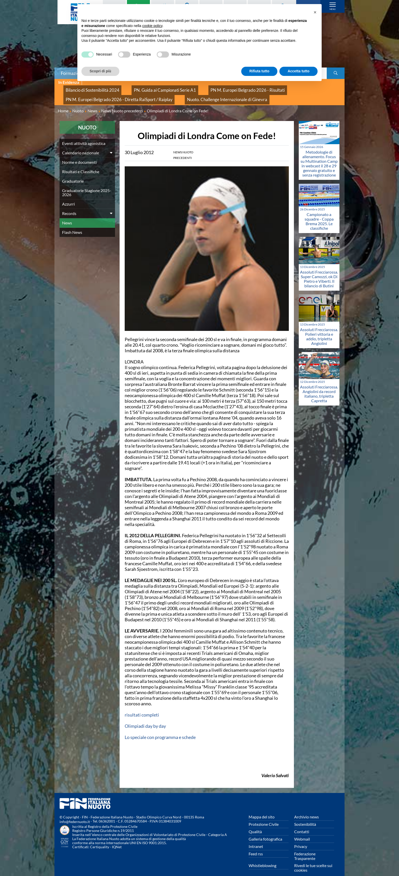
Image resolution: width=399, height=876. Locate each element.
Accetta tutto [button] (298, 71)
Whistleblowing (262, 857)
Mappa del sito (262, 808)
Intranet (256, 838)
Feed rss (256, 845)
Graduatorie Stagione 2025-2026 (86, 184)
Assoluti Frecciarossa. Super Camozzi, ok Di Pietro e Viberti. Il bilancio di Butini (319, 271)
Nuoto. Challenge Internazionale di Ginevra (198, 93)
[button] (315, 12)
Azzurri (68, 196)
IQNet (117, 839)
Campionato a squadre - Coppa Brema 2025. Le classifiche (319, 213)
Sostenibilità (305, 816)
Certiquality (99, 839)
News (67, 214)
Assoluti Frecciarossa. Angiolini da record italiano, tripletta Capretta (319, 385)
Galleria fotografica (265, 831)
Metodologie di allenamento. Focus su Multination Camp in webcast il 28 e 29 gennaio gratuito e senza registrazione (319, 155)
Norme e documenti (79, 154)
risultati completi (142, 707)
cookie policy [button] (152, 26)
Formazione (72, 73)
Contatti (301, 823)
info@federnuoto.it (75, 814)
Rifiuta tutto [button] (259, 71)
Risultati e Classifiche (80, 163)
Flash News (72, 224)
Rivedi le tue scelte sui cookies (313, 860)
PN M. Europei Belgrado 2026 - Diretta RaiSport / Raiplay (108, 93)
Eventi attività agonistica (83, 135)
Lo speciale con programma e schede (160, 729)
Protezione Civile (264, 816)
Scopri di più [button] (100, 71)
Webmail (302, 831)
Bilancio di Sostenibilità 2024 (86, 88)
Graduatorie (73, 173)
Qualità (255, 823)
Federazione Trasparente (305, 848)
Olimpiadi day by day (145, 718)
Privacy (300, 838)
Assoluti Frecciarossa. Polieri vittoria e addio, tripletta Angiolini (319, 328)
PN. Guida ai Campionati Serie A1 (146, 88)
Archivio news (306, 808)
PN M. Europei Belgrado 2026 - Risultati (214, 88)
